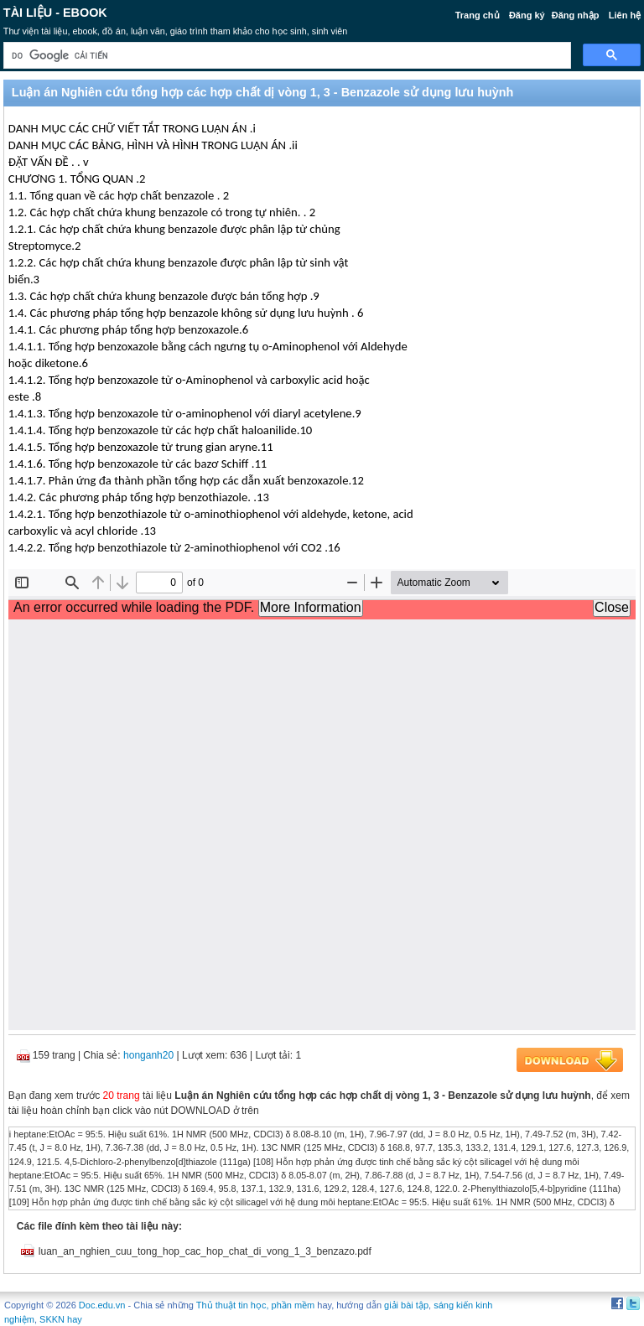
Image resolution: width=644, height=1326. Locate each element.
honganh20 (148, 1055)
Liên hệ (625, 15)
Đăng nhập (576, 15)
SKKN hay (60, 1319)
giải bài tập (406, 1305)
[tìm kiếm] (285, 56)
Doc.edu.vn (102, 1305)
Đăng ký (527, 15)
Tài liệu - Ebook (55, 12)
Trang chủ (477, 15)
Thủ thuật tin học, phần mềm (255, 1305)
